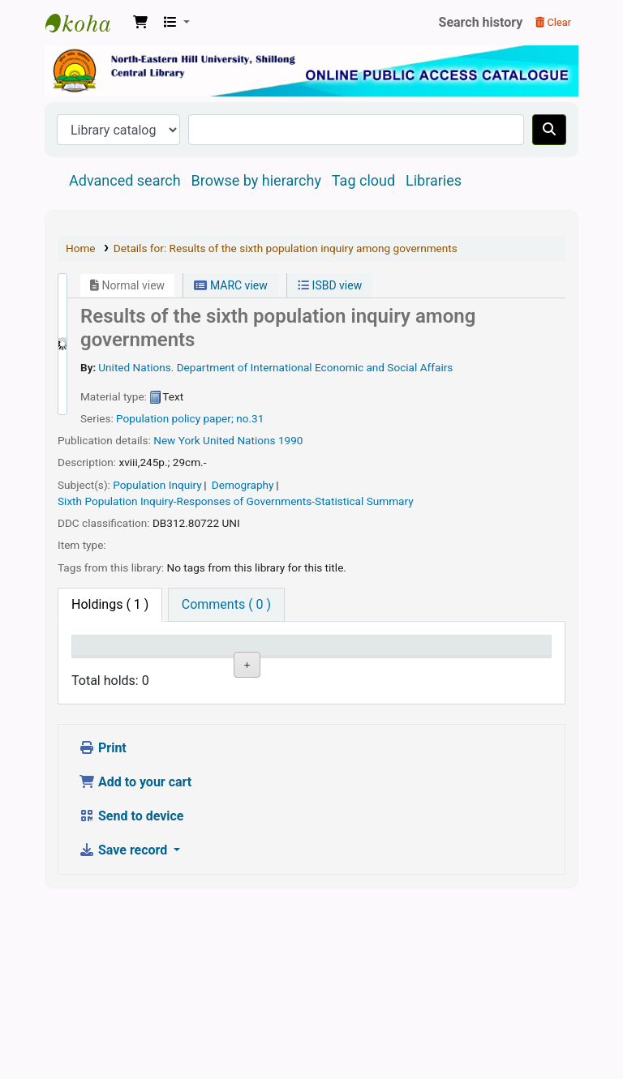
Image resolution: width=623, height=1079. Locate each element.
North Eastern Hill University (191, 722)
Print (103, 926)
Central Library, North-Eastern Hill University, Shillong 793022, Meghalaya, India (86, 22)
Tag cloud (363, 180)
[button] (140, 22)
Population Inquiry (157, 484)
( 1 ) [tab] (109, 604)
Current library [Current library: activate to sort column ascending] (182, 660)
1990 (290, 440)
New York (176, 440)
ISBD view (330, 285)
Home (81, 248)
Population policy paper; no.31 (190, 418)
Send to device (131, 994)
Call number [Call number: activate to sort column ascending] (342, 660)
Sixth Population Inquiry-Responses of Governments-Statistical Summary (236, 501)
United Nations (239, 440)
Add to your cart (135, 960)
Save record (124, 1028)
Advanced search (125, 180)
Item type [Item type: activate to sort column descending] (106, 668)
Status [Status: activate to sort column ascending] (419, 668)
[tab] (226, 605)
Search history (481, 22)
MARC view (230, 285)
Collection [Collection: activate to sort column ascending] (268, 668)
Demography (243, 484)
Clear (553, 22)
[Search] (549, 129)
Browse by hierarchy (256, 180)
